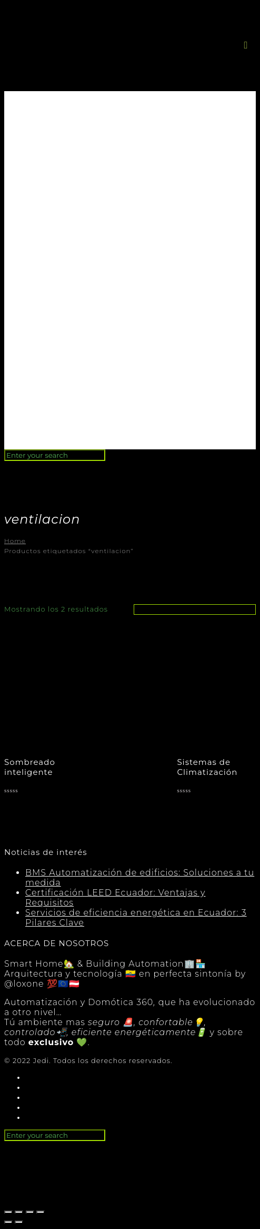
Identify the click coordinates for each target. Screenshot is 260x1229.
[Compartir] (19, 1212)
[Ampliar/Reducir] (40, 1212)
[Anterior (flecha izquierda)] (8, 1222)
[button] (246, 45)
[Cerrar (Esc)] (8, 1212)
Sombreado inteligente (29, 767)
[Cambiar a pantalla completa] (30, 1212)
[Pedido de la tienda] (195, 609)
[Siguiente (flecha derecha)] (19, 1222)
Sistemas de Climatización (207, 767)
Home (15, 541)
